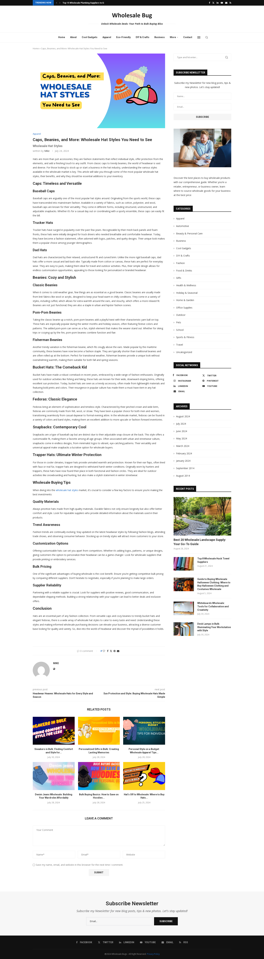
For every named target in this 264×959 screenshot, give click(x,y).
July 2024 (181, 423)
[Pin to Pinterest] (115, 651)
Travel (179, 344)
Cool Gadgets (89, 37)
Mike (47, 150)
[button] (56, 2)
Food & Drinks (184, 270)
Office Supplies (184, 307)
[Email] (226, 2)
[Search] (206, 37)
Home (61, 37)
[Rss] (230, 2)
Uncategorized (184, 352)
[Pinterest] (216, 381)
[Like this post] (104, 651)
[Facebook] (209, 2)
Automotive (182, 226)
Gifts (178, 277)
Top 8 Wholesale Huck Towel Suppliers (213, 560)
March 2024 (182, 446)
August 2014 (183, 475)
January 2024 (183, 460)
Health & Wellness (186, 285)
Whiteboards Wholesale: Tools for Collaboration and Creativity (213, 606)
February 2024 (184, 453)
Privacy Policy (153, 954)
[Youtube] (222, 2)
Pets (178, 322)
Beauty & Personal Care (189, 233)
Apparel (106, 37)
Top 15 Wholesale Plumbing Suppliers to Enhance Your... (90, 3)
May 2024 (181, 438)
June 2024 (181, 431)
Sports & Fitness (185, 337)
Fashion (180, 263)
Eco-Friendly (123, 37)
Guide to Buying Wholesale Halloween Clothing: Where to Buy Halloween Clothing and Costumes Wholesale (213, 584)
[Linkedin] (218, 2)
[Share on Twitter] (111, 651)
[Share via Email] (118, 651)
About (73, 37)
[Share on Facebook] (107, 651)
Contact (187, 37)
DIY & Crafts (142, 37)
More (173, 37)
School (180, 329)
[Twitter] (213, 2)
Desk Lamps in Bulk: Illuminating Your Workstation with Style (214, 627)
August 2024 (183, 416)
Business (159, 37)
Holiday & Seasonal (186, 292)
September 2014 (185, 468)
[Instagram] (187, 381)
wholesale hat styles (67, 490)
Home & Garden (185, 300)
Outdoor (180, 314)
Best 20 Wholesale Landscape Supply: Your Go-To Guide (200, 542)
